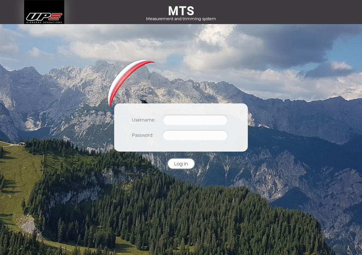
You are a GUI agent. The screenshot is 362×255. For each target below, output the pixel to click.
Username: (143, 120)
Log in (181, 163)
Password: (142, 135)
